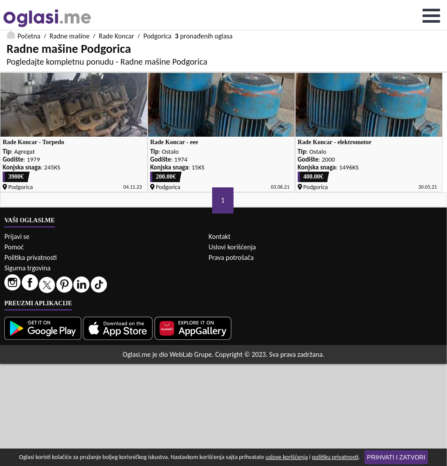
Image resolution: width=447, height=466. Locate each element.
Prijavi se (16, 339)
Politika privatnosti (30, 360)
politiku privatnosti (335, 457)
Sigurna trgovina (27, 370)
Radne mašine (69, 5)
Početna (28, 5)
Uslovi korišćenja (232, 349)
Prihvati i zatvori (396, 457)
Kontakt (219, 339)
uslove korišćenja (286, 457)
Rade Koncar (116, 5)
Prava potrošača (231, 360)
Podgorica (157, 5)
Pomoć (14, 349)
